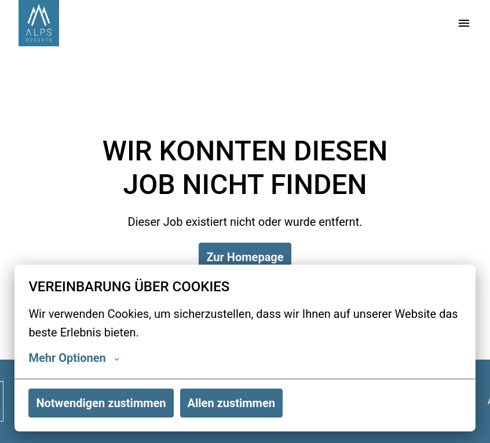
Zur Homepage (244, 257)
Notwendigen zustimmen (101, 403)
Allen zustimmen (231, 403)
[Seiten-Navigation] (464, 23)
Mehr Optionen (73, 358)
